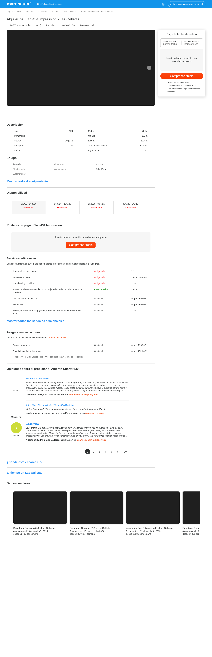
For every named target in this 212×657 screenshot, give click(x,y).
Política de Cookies (16, 645)
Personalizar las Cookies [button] (53, 31)
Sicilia (72, 636)
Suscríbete (122, 602)
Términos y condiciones (18, 640)
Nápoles (73, 649)
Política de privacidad (17, 649)
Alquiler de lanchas (125, 627)
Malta (71, 640)
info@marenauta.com (181, 631)
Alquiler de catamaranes (128, 631)
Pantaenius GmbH (57, 337)
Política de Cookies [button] (154, 15)
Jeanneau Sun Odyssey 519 (83, 394)
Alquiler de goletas (125, 636)
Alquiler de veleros (125, 623)
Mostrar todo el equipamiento (27, 181)
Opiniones (12, 636)
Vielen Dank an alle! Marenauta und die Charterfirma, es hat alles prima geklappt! (66, 409)
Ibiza (71, 653)
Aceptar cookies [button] (162, 31)
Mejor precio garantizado (19, 627)
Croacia (73, 627)
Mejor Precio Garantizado (30, 558)
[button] (172, 7)
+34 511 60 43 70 (179, 627)
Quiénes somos (15, 623)
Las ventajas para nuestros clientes (24, 631)
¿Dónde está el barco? (24, 462)
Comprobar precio (81, 244)
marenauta (18, 3)
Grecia (72, 631)
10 (151, 451)
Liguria (72, 645)
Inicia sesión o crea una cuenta (187, 4)
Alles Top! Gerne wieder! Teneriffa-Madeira (50, 405)
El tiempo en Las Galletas (26, 472)
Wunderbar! (32, 424)
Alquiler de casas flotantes (129, 640)
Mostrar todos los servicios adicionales (36, 321)
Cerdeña (73, 623)
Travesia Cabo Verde (37, 378)
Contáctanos (175, 623)
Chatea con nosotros (181, 636)
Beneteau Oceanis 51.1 (97, 413)
